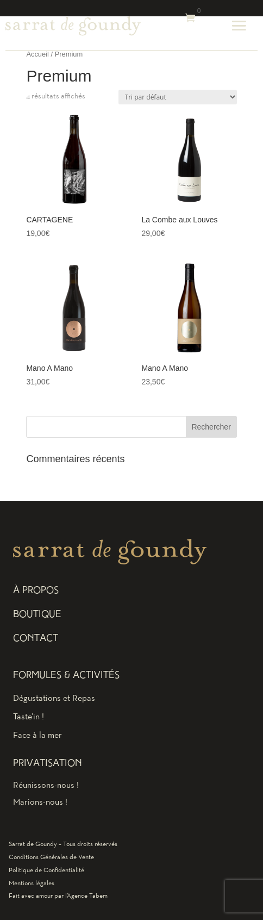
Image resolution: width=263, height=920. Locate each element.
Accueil (37, 54)
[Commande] (177, 97)
